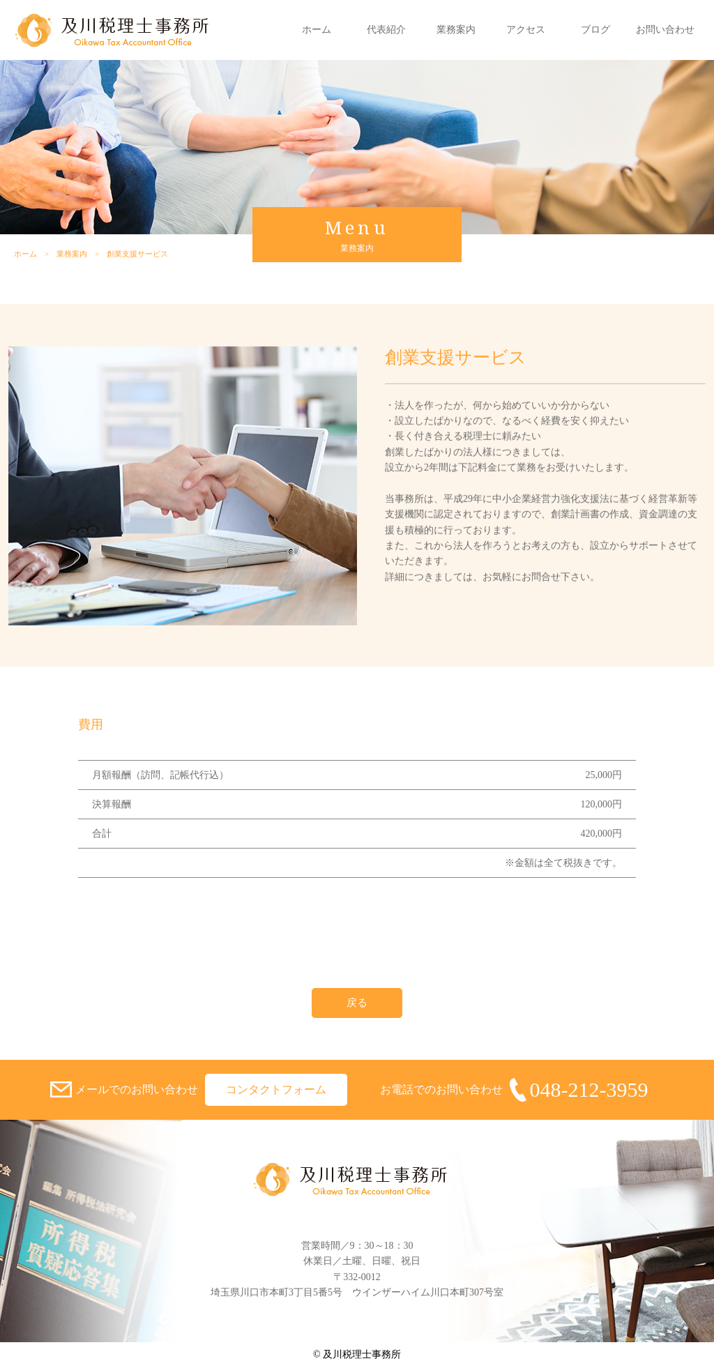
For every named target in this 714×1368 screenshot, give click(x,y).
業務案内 (456, 29)
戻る (357, 1002)
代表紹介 (386, 29)
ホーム (316, 29)
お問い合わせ (665, 29)
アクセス (525, 29)
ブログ (595, 29)
